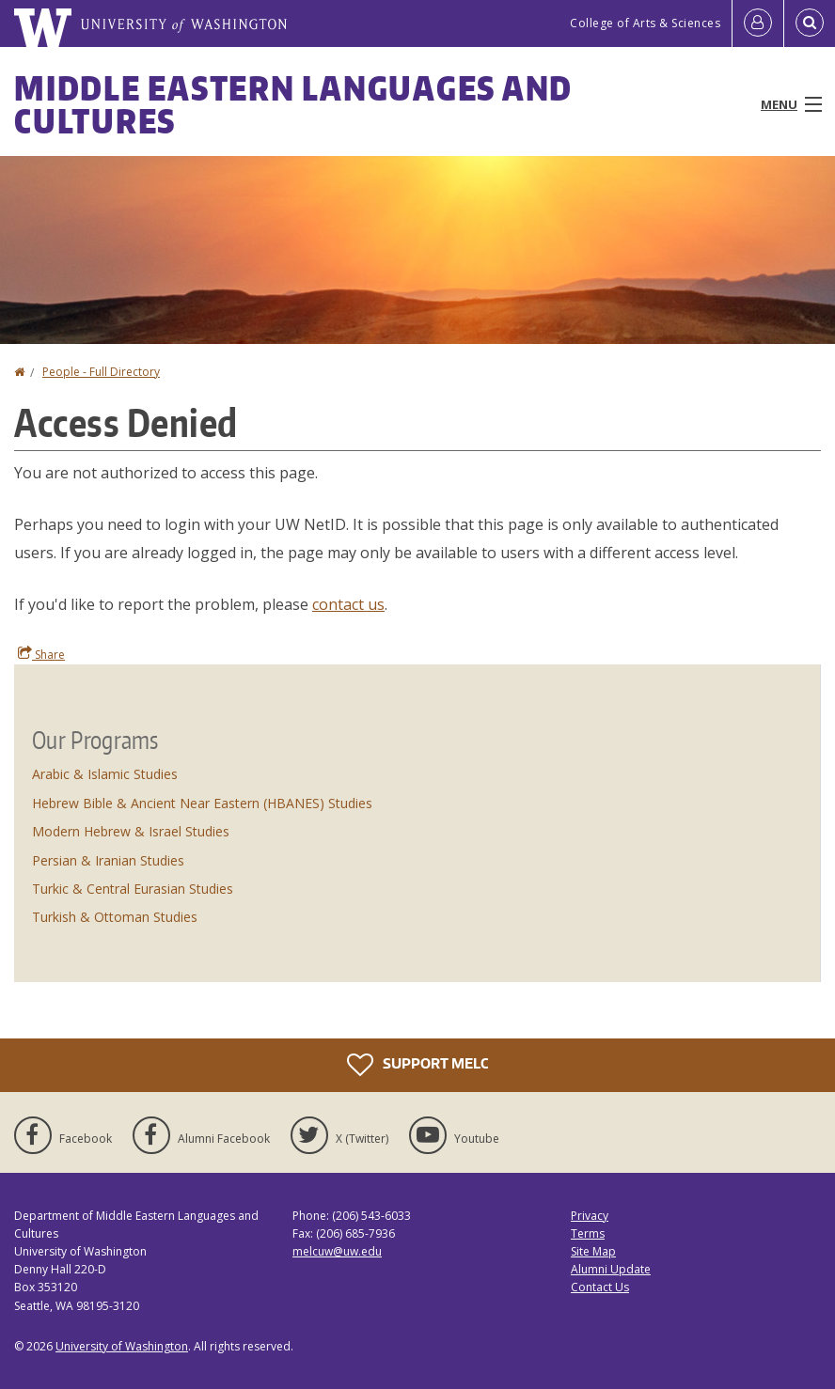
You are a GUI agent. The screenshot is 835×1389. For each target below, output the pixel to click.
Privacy (589, 1216)
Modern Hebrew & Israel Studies (130, 831)
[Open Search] (809, 23)
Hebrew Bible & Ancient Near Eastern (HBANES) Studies (202, 803)
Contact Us (600, 1287)
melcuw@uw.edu (337, 1251)
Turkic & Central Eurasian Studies (132, 888)
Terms (588, 1233)
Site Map (593, 1251)
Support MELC (417, 1065)
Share (41, 654)
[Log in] (758, 23)
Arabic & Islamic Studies (105, 774)
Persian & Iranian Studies (108, 860)
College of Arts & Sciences (645, 23)
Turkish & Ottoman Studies (114, 917)
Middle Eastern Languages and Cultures (293, 104)
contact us (348, 604)
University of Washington (121, 1346)
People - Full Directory (101, 372)
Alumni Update (611, 1269)
